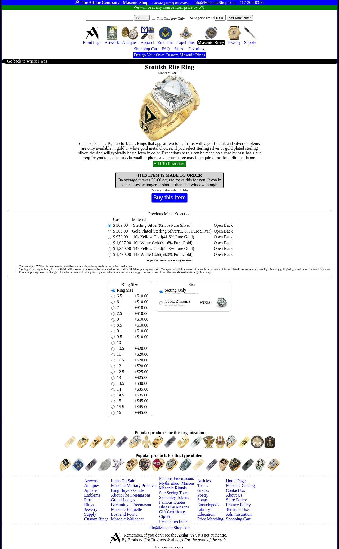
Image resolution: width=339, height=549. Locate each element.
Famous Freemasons (176, 478)
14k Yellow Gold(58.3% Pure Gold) (163, 248)
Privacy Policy (238, 504)
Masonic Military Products (134, 485)
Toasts (202, 485)
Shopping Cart (238, 519)
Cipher (165, 516)
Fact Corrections (173, 521)
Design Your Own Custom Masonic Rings (169, 55)
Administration (239, 514)
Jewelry (90, 509)
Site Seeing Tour (173, 492)
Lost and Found (124, 514)
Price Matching (210, 519)
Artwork (91, 481)
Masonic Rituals (173, 488)
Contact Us (235, 490)
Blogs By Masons (174, 507)
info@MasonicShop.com (169, 527)
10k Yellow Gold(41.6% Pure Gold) (163, 237)
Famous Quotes (172, 502)
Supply (90, 514)
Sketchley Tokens (174, 497)
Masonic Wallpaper (127, 519)
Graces (203, 490)
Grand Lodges (123, 500)
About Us (234, 495)
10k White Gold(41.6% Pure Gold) (162, 242)
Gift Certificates (173, 512)
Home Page (236, 481)
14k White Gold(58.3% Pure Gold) (162, 254)
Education (206, 514)
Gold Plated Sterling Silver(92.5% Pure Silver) (172, 231)
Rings (89, 504)
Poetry (202, 495)
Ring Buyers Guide (127, 490)
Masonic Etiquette (126, 509)
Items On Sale (123, 481)
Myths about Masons (177, 483)
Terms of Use (237, 509)
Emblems (92, 495)
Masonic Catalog (240, 485)
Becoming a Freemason (131, 504)
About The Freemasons (130, 495)
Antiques (92, 485)
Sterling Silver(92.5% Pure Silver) (161, 225)
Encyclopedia (208, 504)
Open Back (223, 225)
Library (203, 509)
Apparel (91, 490)
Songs (202, 500)
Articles (204, 481)
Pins (88, 500)
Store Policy (236, 500)
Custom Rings (96, 519)
